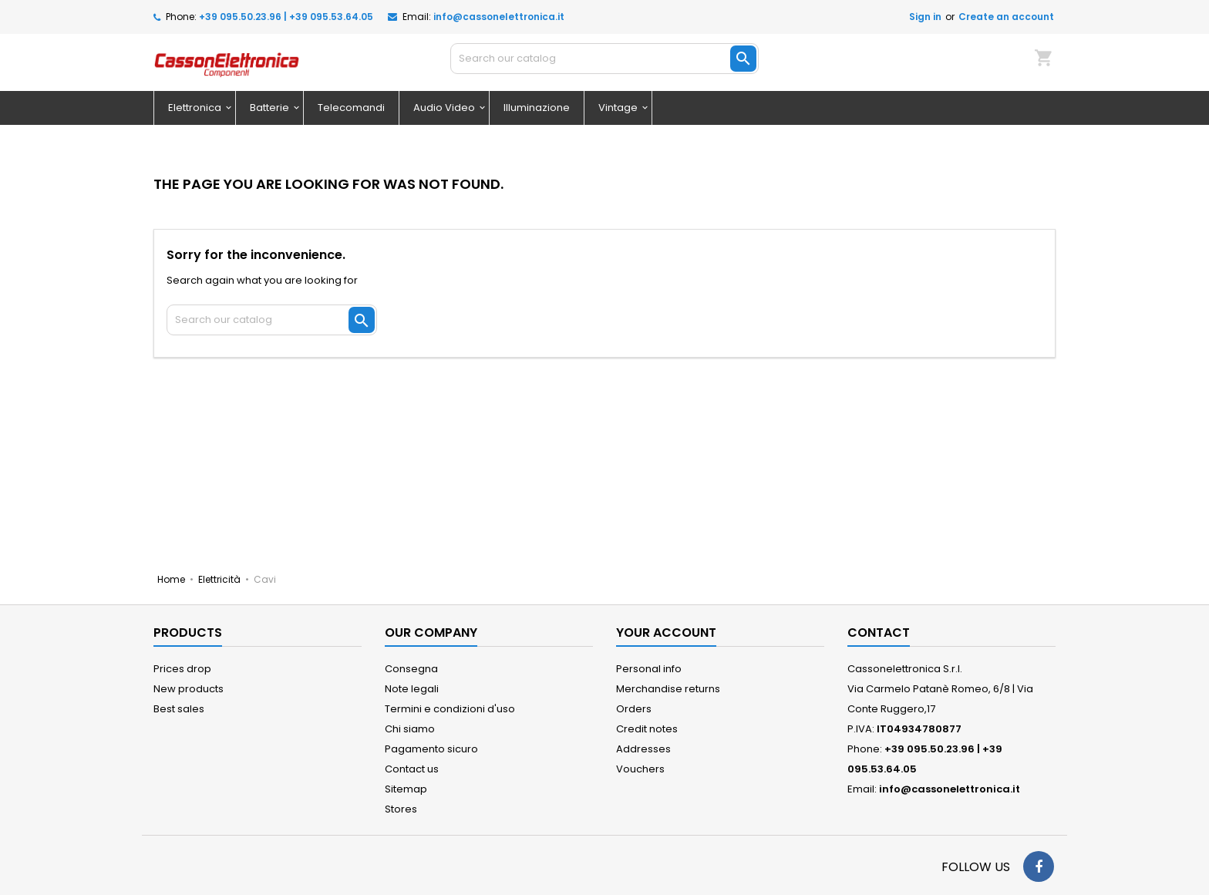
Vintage (618, 107)
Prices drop (182, 668)
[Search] (604, 58)
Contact (878, 632)
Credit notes (647, 729)
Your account (666, 632)
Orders (634, 709)
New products (188, 688)
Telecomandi (351, 107)
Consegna (411, 668)
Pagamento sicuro (431, 749)
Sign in (925, 16)
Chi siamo (410, 729)
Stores (401, 809)
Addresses (643, 749)
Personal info (649, 668)
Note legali (412, 688)
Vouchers (640, 769)
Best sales (178, 709)
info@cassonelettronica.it (498, 16)
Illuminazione (536, 107)
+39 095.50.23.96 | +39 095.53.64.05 (286, 16)
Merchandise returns (668, 688)
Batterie (269, 107)
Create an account (1006, 16)
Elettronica (194, 107)
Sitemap (406, 789)
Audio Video (444, 107)
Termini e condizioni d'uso (450, 709)
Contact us (412, 769)
